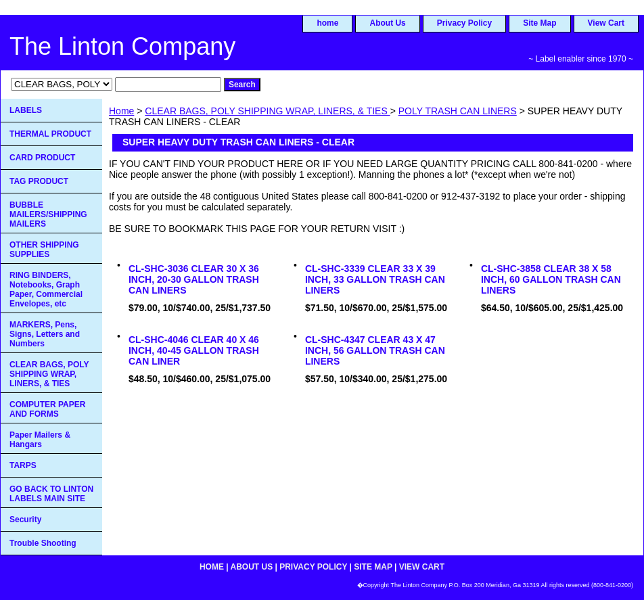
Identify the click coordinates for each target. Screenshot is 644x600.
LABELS (25, 110)
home (327, 23)
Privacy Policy (464, 23)
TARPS (23, 465)
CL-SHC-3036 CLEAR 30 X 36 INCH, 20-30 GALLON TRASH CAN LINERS (194, 279)
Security (25, 519)
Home (121, 111)
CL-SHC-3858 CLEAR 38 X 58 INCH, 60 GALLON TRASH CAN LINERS (551, 279)
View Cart (606, 23)
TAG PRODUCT (38, 181)
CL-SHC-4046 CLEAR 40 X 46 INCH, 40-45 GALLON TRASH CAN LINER (194, 350)
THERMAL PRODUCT (50, 134)
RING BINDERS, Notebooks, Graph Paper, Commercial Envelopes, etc (46, 289)
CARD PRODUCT (42, 157)
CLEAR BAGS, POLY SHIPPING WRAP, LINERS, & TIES (267, 111)
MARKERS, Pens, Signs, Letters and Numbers (44, 334)
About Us (387, 23)
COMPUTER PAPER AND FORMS (47, 409)
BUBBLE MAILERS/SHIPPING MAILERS (48, 214)
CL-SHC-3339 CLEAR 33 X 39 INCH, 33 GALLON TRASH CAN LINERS (375, 279)
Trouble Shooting (42, 543)
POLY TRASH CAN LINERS (457, 111)
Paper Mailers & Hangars (39, 439)
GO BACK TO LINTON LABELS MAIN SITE (51, 493)
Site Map (539, 23)
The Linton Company (122, 46)
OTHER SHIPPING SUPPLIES (44, 249)
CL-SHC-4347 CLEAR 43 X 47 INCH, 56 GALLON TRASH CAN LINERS (375, 350)
